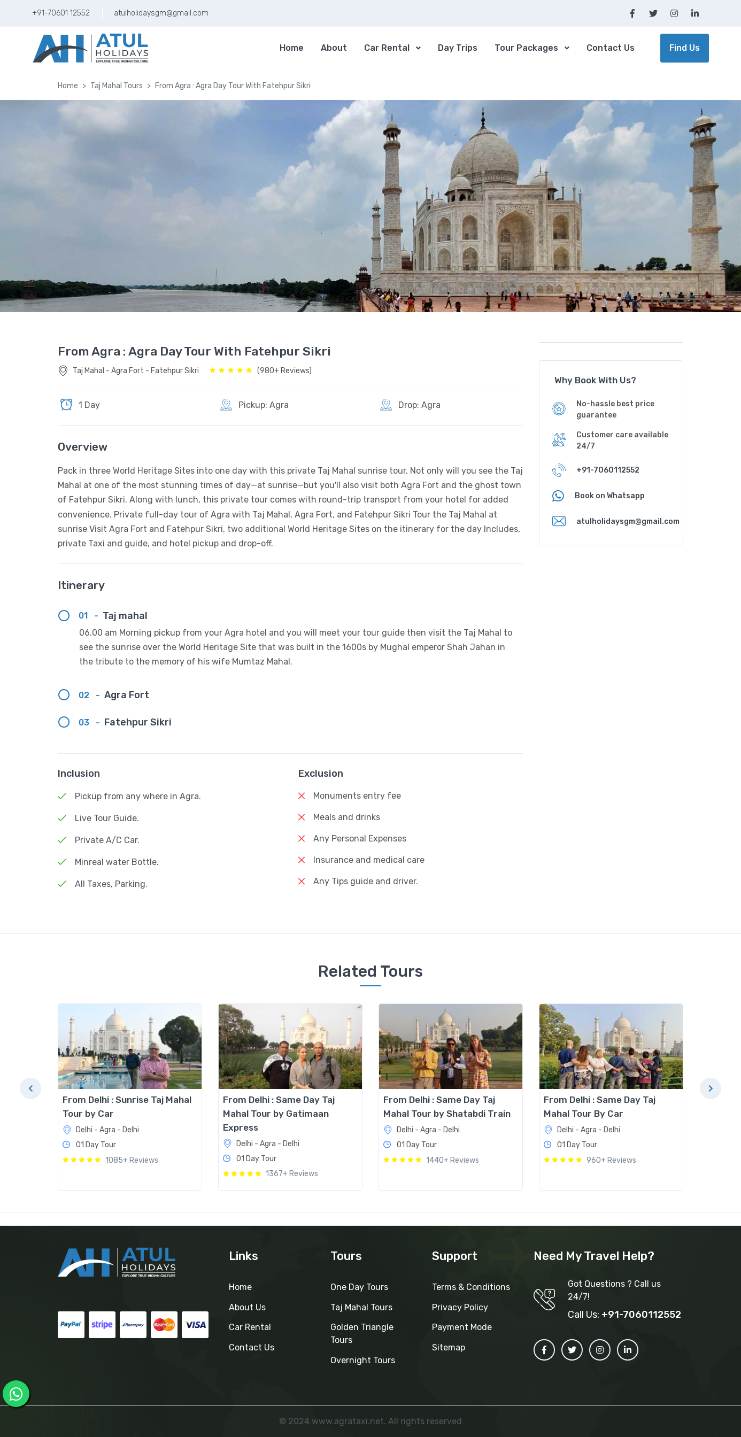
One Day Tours (359, 1287)
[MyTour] (91, 48)
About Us (247, 1307)
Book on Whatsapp (610, 495)
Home (292, 48)
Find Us (684, 48)
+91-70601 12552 (61, 13)
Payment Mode (462, 1327)
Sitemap (448, 1347)
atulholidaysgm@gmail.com (161, 13)
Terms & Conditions (471, 1287)
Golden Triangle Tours (361, 1333)
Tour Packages (526, 48)
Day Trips (457, 48)
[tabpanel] (130, 1096)
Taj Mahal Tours (116, 85)
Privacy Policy (460, 1307)
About (334, 48)
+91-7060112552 (607, 470)
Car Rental (387, 48)
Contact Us (610, 48)
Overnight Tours (362, 1360)
